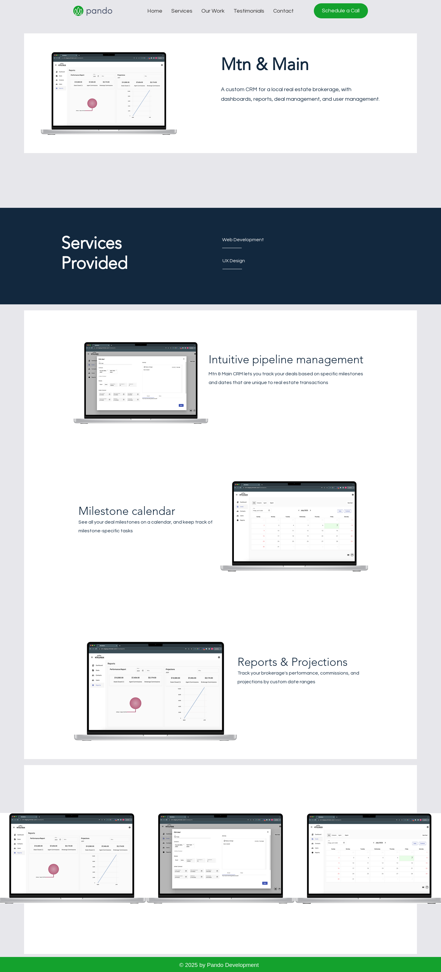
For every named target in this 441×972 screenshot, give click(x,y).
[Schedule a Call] (341, 10)
